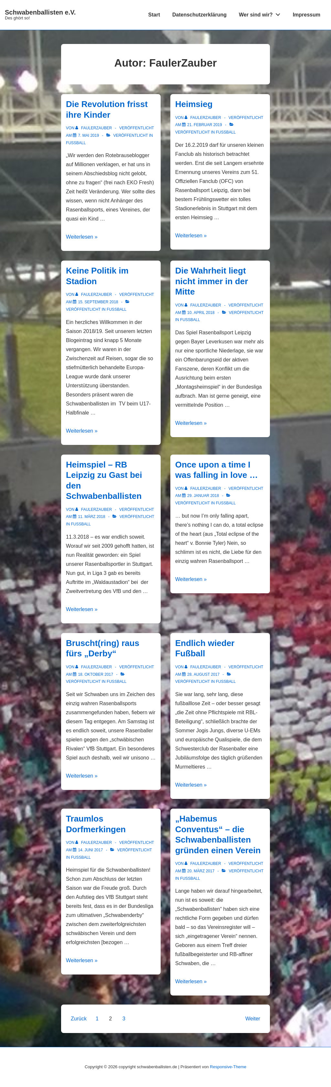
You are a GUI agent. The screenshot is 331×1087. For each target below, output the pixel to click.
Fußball (76, 143)
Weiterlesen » (82, 237)
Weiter (252, 1018)
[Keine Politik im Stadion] (98, 302)
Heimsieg (194, 104)
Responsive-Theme (228, 1066)
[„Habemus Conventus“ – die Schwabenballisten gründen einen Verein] (200, 871)
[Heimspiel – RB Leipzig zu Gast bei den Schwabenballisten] (91, 516)
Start (154, 14)
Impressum (306, 14)
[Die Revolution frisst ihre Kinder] (88, 135)
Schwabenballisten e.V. (40, 12)
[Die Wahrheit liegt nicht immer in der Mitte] (200, 312)
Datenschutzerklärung (199, 14)
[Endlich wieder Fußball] (203, 674)
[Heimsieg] (204, 125)
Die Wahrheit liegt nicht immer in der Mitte (211, 281)
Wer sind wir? (261, 13)
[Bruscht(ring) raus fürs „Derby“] (95, 674)
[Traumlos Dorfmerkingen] (90, 850)
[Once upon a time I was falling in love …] (203, 495)
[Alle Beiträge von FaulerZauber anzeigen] (94, 128)
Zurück (79, 1018)
